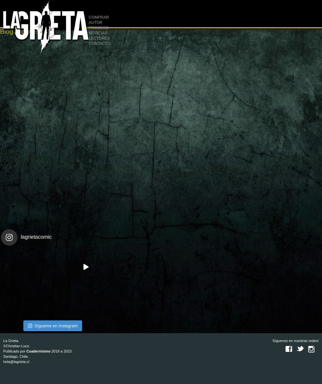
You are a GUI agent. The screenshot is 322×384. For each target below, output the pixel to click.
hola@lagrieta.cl (16, 362)
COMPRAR (99, 17)
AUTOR (96, 22)
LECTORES (99, 38)
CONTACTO (99, 43)
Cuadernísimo (38, 351)
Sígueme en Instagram (53, 325)
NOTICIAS (98, 33)
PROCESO (98, 28)
